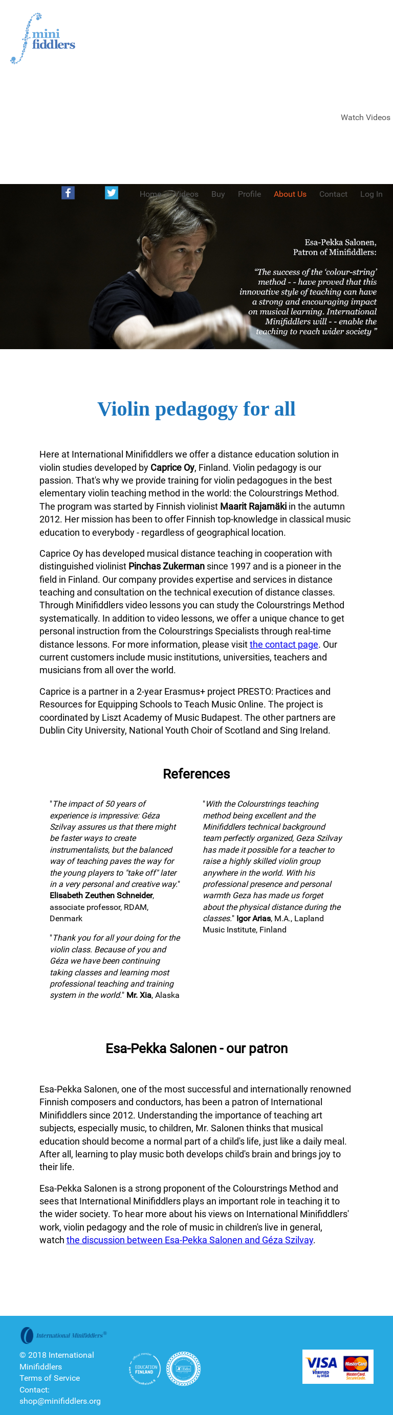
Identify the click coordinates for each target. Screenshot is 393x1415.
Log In (371, 194)
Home (150, 194)
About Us (290, 194)
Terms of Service (49, 1378)
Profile (249, 194)
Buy (218, 194)
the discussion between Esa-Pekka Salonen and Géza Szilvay (190, 1240)
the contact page (284, 644)
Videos (186, 194)
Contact (333, 194)
